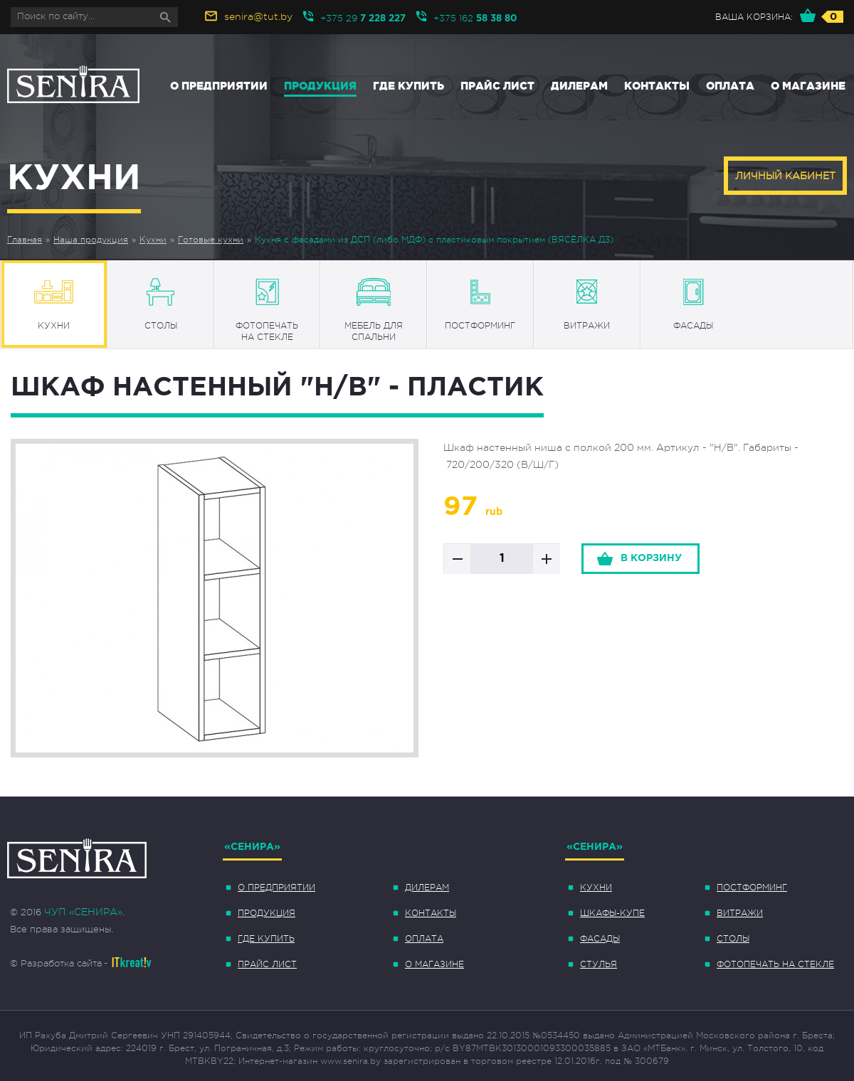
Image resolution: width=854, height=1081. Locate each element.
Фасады (600, 939)
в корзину (651, 558)
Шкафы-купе (612, 913)
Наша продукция (90, 240)
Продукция (320, 86)
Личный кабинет (785, 175)
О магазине (808, 86)
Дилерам (579, 86)
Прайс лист (497, 86)
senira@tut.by (258, 16)
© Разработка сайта (56, 963)
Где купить (408, 86)
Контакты (657, 86)
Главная (24, 240)
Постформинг (752, 888)
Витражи (740, 913)
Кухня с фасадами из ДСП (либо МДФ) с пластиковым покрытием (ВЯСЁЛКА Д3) (434, 240)
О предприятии (219, 86)
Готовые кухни (210, 240)
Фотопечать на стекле (775, 964)
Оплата (730, 86)
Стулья (598, 964)
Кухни (153, 240)
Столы (733, 939)
